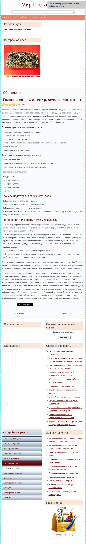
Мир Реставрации (43, 5)
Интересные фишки (12, 454)
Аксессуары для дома (12, 435)
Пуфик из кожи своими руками (61, 477)
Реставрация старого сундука (61, 473)
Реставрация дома (11, 459)
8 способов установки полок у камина (64, 393)
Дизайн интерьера (11, 440)
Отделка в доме (12, 464)
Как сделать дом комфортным (17, 29)
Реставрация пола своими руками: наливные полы (42, 100)
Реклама (7, 494)
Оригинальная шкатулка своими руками (22, 76)
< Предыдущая (21, 310)
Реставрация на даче (12, 489)
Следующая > (66, 310)
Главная (8, 17)
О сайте (22, 17)
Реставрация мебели (12, 444)
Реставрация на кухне (13, 479)
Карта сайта (38, 17)
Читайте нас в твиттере (64, 531)
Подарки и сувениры (12, 449)
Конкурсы (8, 484)
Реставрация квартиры (13, 469)
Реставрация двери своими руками (63, 469)
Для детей (8, 474)
